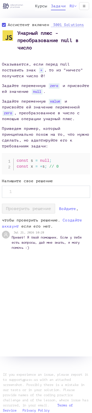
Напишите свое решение (27, 181)
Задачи (58, 6)
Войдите (67, 209)
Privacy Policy (36, 410)
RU (73, 6)
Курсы (41, 6)
